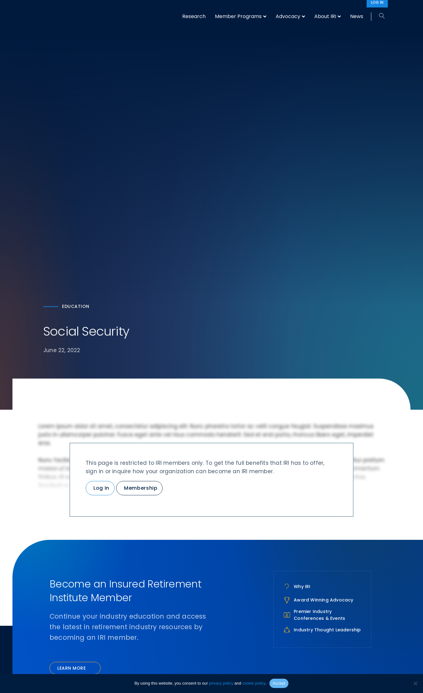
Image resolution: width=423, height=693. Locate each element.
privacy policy (221, 683)
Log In (101, 488)
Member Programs (238, 16)
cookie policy (253, 683)
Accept (279, 683)
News (356, 16)
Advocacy (288, 16)
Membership (140, 488)
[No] (415, 683)
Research (194, 16)
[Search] (379, 16)
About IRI (325, 16)
